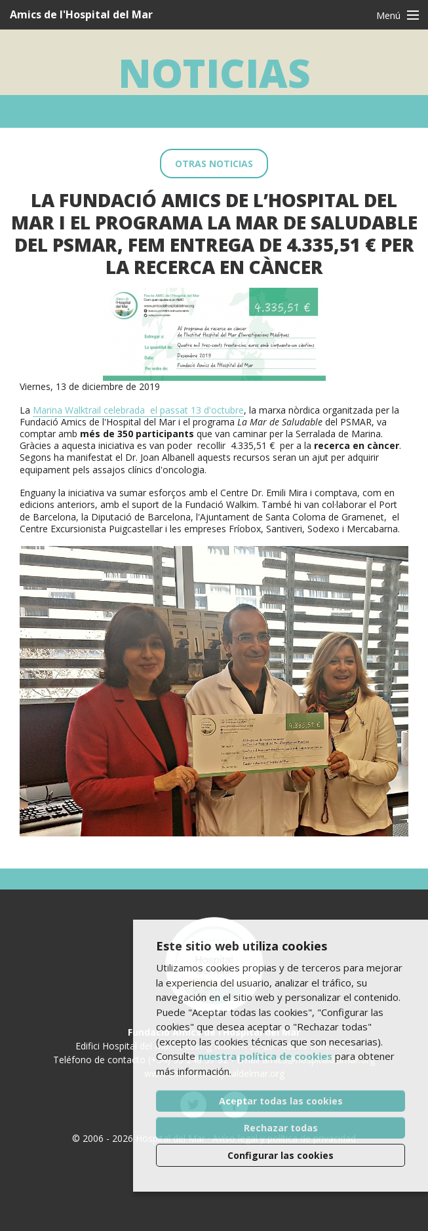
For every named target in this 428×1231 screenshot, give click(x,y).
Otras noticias (214, 163)
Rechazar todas (281, 1128)
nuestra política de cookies (265, 1056)
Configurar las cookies (280, 1155)
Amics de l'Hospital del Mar (81, 14)
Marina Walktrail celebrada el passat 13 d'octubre (138, 410)
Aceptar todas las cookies (281, 1101)
